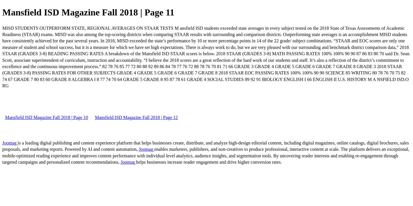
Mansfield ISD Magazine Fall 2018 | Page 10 (46, 117)
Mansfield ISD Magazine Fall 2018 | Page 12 (136, 117)
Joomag (10, 142)
